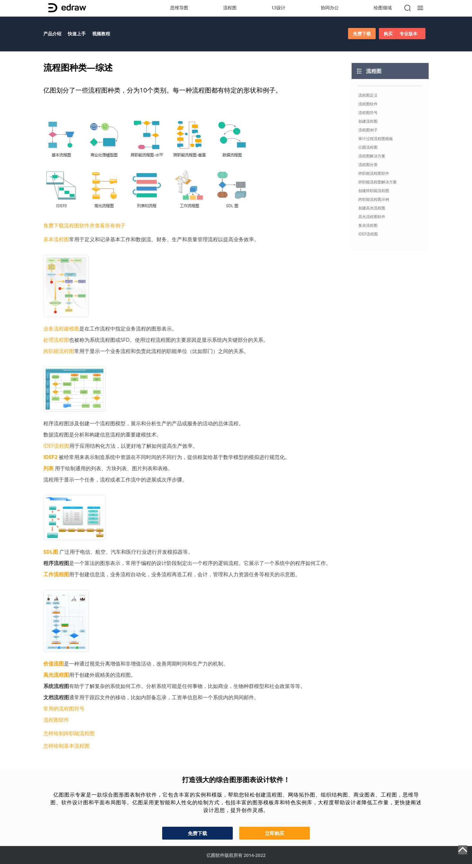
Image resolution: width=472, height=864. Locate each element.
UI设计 (279, 7)
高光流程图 (56, 674)
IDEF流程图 (56, 445)
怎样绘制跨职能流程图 (69, 733)
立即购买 (274, 833)
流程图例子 (368, 130)
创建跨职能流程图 (373, 190)
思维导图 (179, 7)
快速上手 (77, 34)
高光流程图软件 (371, 216)
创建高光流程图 (371, 208)
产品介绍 (52, 34)
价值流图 (53, 663)
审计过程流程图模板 (375, 138)
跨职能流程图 (58, 351)
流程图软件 (56, 719)
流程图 (230, 7)
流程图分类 (368, 164)
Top (462, 849)
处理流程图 (56, 339)
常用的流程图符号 (63, 708)
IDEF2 (50, 457)
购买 (402, 33)
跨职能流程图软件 (373, 173)
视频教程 (101, 34)
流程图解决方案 (371, 156)
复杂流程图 (368, 225)
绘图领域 (383, 7)
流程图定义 (368, 95)
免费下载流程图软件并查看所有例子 (84, 225)
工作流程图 (56, 574)
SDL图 (50, 551)
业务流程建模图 (61, 328)
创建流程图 (368, 121)
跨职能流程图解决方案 (377, 182)
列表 (48, 468)
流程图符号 (368, 112)
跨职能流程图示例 (373, 199)
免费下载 (362, 34)
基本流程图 (56, 239)
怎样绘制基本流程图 (66, 745)
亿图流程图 (368, 147)
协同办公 (330, 7)
